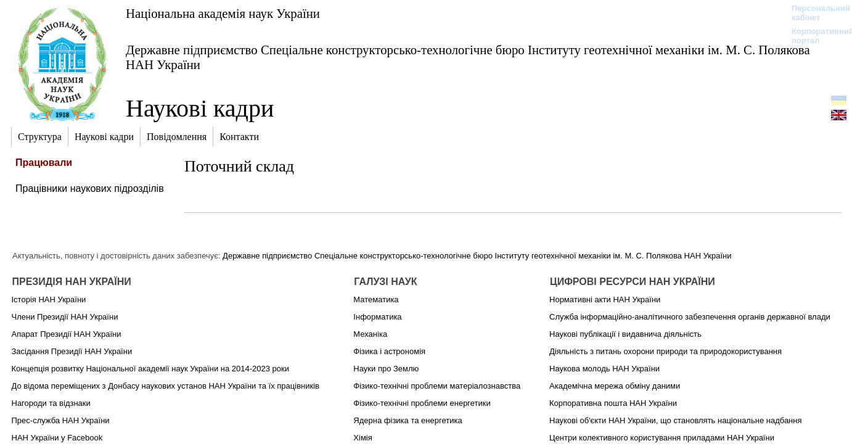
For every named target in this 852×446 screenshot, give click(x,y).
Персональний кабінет (815, 13)
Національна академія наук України (223, 13)
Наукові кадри (200, 108)
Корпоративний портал (815, 36)
